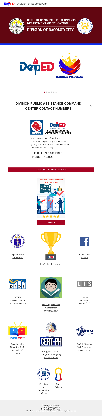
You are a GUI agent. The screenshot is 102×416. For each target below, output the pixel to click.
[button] (91, 106)
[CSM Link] (51, 222)
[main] (50, 106)
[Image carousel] (51, 70)
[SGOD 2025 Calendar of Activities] (51, 170)
